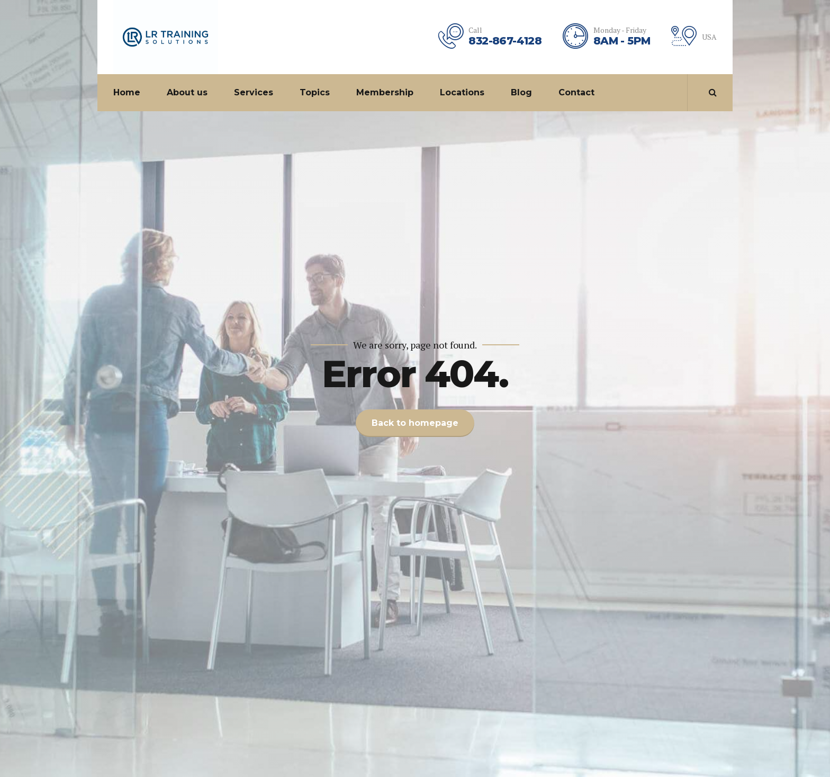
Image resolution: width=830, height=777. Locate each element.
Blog (521, 92)
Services (253, 92)
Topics (315, 92)
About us (187, 92)
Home (126, 92)
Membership (384, 92)
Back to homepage (415, 423)
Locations (462, 92)
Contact (576, 92)
